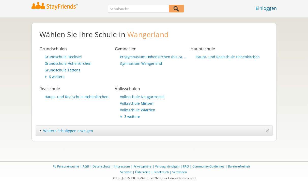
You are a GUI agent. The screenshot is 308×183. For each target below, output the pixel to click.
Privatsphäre (142, 166)
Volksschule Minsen (136, 103)
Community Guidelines (208, 166)
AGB (86, 166)
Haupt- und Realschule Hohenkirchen (228, 56)
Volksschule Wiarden (137, 110)
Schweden (179, 172)
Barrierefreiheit (239, 166)
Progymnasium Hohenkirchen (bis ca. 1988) (154, 56)
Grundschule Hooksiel (63, 56)
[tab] (154, 130)
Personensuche (68, 166)
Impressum (122, 166)
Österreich (142, 172)
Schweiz (126, 172)
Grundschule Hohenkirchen (67, 63)
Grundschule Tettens (62, 70)
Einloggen (266, 8)
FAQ (186, 166)
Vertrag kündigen (167, 166)
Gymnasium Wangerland (141, 63)
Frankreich (161, 172)
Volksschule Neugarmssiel (142, 96)
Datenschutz (101, 166)
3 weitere (130, 116)
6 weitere (54, 76)
